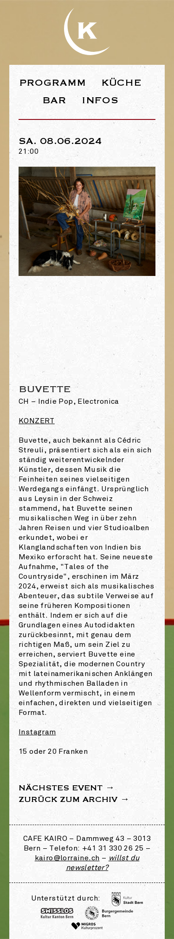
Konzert (37, 421)
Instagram (37, 732)
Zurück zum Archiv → (74, 799)
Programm (52, 82)
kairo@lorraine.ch (67, 858)
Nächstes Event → (67, 788)
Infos (100, 100)
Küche (122, 82)
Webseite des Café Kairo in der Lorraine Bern (87, 31)
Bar (54, 100)
